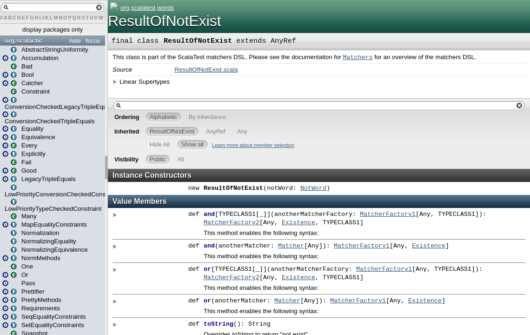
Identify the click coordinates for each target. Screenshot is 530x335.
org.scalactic (24, 40)
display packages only (52, 29)
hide (75, 40)
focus (93, 40)
